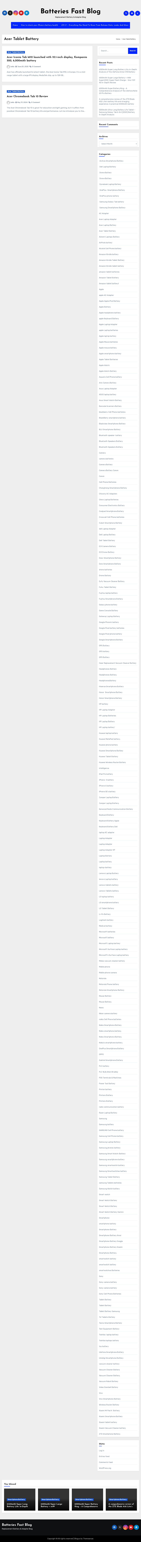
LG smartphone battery (109, 903)
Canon (102, 476)
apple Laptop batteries (108, 330)
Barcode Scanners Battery (110, 406)
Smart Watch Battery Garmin (111, 1212)
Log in (101, 1451)
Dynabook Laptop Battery (110, 184)
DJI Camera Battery (107, 546)
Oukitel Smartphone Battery (111, 1060)
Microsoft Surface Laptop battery (113, 949)
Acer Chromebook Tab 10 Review (27, 96)
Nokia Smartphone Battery (110, 1025)
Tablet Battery (105, 1300)
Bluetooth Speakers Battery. (111, 447)
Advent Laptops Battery (109, 237)
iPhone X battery (106, 780)
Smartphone (104, 1218)
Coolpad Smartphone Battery (111, 511)
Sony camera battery (108, 1282)
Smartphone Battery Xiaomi (111, 1247)
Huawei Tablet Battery (108, 757)
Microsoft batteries (107, 932)
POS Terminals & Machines (110, 1078)
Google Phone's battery (109, 622)
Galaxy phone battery (108, 605)
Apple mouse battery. (108, 348)
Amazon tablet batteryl (109, 284)
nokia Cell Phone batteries (110, 1019)
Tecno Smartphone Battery (110, 1323)
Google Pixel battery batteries (111, 628)
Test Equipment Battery (109, 1329)
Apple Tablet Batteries (108, 359)
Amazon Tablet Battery (109, 278)
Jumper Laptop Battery (109, 797)
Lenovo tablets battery (108, 885)
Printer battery (105, 1089)
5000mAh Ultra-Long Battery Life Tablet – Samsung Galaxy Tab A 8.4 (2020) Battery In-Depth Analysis (117, 112)
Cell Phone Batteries (107, 482)
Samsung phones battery (109, 1148)
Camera (102, 453)
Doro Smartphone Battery (110, 564)
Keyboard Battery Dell (108, 827)
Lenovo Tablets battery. (109, 891)
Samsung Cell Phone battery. (111, 1136)
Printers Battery (106, 1095)
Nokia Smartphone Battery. (110, 1037)
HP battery (103, 704)
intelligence (104, 768)
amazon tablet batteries (109, 272)
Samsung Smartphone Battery (112, 208)
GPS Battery (104, 646)
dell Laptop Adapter (107, 529)
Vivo (101, 1393)
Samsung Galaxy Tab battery (111, 202)
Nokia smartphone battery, (110, 1031)
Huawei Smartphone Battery (111, 751)
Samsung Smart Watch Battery (112, 1154)
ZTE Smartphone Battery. (110, 1434)
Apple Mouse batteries (108, 342)
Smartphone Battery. (108, 1253)
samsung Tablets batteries (110, 1183)
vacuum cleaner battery (109, 1364)
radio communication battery (111, 1107)
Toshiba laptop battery (109, 1335)
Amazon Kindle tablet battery (111, 266)
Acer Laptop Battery (107, 225)
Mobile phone (104, 967)
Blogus (77, 1539)
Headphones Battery (108, 669)
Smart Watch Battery (108, 1200)
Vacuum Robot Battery (108, 1381)
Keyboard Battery (106, 815)
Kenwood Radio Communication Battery (116, 809)
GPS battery (104, 651)
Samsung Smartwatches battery (113, 1171)
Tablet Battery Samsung (109, 1311)
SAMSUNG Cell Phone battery (111, 1130)
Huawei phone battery (108, 745)
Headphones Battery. (108, 675)
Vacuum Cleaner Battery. (109, 1376)
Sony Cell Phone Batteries (110, 1294)
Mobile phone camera (108, 973)
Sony (101, 1276)
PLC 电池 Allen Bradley (108, 1072)
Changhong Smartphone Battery (113, 488)
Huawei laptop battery (108, 733)
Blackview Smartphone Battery (112, 424)
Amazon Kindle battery (108, 254)
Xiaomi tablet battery (108, 1422)
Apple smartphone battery (110, 354)
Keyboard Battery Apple (109, 821)
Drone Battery (105, 173)
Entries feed (104, 1456)
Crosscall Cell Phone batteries (111, 517)
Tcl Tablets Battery (107, 1317)
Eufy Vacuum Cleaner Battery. (112, 581)
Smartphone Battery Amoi (110, 1235)
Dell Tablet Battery (107, 540)
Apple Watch (104, 365)
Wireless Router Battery (109, 1405)
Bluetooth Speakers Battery (111, 441)
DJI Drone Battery (106, 552)
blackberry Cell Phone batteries (112, 412)
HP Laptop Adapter (107, 710)
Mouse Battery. (105, 1002)
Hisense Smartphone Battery (111, 686)
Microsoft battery (106, 938)
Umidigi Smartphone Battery (111, 1358)
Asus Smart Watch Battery (110, 400)
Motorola (102, 978)
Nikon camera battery (108, 1013)
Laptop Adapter (105, 838)
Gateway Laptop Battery (109, 616)
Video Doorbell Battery (108, 1387)
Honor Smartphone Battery (110, 692)
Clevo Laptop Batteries (108, 500)
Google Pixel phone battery (110, 634)
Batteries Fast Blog (70, 11)
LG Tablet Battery (106, 908)
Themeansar (88, 1539)
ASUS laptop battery (107, 394)
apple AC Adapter (106, 295)
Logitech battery (106, 920)
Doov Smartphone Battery (110, 558)
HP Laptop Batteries (107, 716)
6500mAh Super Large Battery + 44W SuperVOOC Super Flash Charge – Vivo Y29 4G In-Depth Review (117, 80)
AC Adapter (104, 213)
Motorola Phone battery (109, 984)
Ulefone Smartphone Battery (111, 1352)
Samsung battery (106, 1124)
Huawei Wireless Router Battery (112, 762)
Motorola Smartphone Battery (111, 990)
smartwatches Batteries (109, 1270)
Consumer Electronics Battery (112, 505)
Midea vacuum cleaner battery (112, 961)
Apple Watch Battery (108, 371)
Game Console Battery (108, 611)
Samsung (103, 1119)
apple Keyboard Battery (109, 319)
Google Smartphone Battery (111, 640)
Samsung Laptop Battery (109, 1142)
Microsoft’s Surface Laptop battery (114, 955)
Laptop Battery (105, 856)
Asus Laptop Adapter (108, 389)
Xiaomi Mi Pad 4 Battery (109, 1411)
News (101, 1008)
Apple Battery (105, 307)
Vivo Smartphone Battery (110, 1399)
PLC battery (104, 1066)
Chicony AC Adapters (108, 494)
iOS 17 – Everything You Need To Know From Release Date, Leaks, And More (94, 25)
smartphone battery (108, 1224)
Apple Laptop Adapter (108, 324)
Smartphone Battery (108, 1230)
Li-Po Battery (105, 914)
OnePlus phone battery (109, 196)
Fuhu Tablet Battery (107, 587)
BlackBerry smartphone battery (112, 418)
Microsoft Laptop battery (109, 943)
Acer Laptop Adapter (108, 219)
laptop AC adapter (106, 832)
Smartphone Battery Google (111, 1241)
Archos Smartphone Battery (111, 161)
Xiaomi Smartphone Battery (111, 1416)
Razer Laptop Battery (108, 1113)
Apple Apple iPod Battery (109, 301)
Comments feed (106, 1462)
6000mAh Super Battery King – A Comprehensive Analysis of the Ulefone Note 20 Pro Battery (118, 90)
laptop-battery (105, 867)
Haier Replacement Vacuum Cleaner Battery (117, 663)
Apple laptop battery (107, 336)
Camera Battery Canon (109, 470)
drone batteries (106, 570)
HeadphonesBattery (108, 681)
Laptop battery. (105, 862)
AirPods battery (105, 243)
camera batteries (106, 459)
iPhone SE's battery (107, 792)
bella (10, 67)
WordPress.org (105, 1468)
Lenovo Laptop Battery (109, 873)
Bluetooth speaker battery (110, 435)
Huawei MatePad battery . (110, 739)
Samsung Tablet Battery (109, 1177)
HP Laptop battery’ (107, 727)
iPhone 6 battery (106, 786)
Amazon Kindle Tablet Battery (111, 260)
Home (15, 25)
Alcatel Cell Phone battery (110, 248)
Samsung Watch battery (109, 1189)
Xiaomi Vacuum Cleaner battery (112, 1428)
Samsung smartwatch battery (112, 1165)
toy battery (104, 1346)
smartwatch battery (107, 1259)
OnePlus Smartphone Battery (112, 190)
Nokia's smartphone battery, (111, 1043)
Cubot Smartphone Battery (110, 523)
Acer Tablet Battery (16, 52)
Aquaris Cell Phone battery (110, 377)
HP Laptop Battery (107, 721)
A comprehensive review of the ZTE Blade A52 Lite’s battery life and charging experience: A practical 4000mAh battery (117, 101)
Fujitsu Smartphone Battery (111, 599)
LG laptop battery (106, 897)
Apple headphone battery (110, 313)
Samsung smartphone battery (111, 1159)
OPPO (101, 1054)
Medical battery (105, 926)
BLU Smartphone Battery (109, 429)
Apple (101, 289)
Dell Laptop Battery (107, 167)
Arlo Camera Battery (107, 383)
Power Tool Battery (107, 1084)
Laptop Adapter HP (107, 850)
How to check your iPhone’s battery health (39, 25)
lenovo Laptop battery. (108, 879)
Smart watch (104, 1194)
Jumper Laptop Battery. (109, 803)
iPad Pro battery (106, 774)
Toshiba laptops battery (109, 1340)
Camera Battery (106, 465)
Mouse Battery (105, 996)
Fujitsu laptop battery (108, 593)
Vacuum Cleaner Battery (109, 1370)
